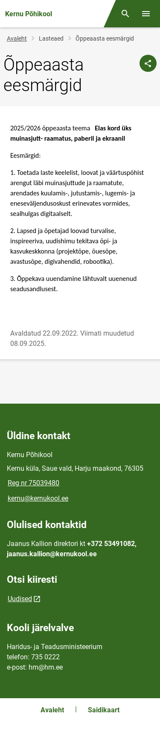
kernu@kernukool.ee (38, 498)
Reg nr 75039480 (33, 483)
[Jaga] (148, 63)
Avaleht (17, 38)
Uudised (20, 599)
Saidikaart (103, 710)
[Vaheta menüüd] (146, 14)
